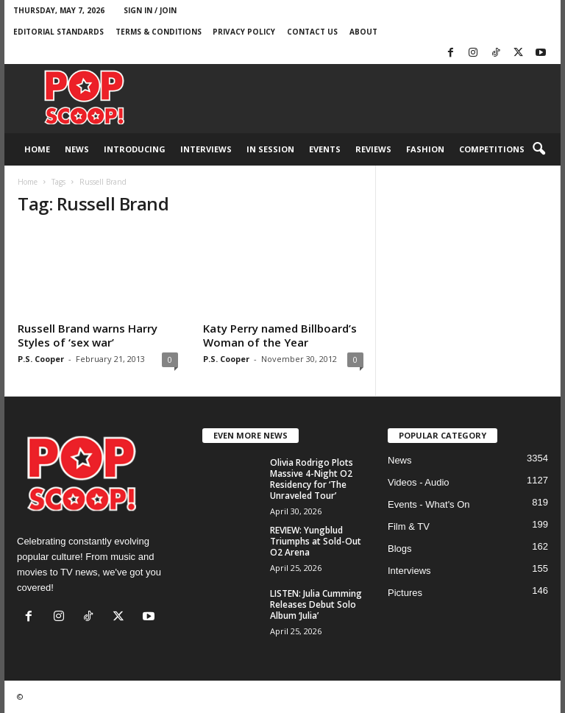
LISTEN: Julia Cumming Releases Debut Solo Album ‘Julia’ (316, 604)
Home (37, 149)
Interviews (206, 149)
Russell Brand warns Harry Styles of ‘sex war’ (87, 335)
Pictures (405, 592)
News (77, 149)
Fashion (425, 149)
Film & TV (409, 526)
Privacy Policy (244, 31)
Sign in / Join (150, 10)
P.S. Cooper (41, 358)
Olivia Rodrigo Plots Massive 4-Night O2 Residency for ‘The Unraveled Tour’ (311, 479)
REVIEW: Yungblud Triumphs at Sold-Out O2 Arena (315, 541)
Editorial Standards (58, 31)
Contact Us (312, 31)
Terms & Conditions (159, 31)
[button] (538, 149)
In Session (270, 149)
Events (325, 149)
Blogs (400, 548)
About (363, 31)
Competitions (492, 149)
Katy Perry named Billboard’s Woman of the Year (280, 335)
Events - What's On (429, 504)
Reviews (373, 149)
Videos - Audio (418, 482)
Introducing (135, 149)
